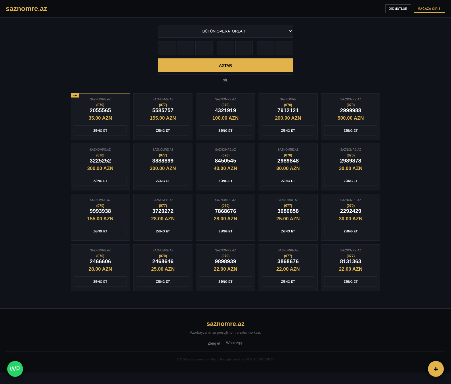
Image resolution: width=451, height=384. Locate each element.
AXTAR (225, 65)
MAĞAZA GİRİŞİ (430, 8)
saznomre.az (225, 323)
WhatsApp (234, 343)
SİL (225, 80)
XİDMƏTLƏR (398, 8)
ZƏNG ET (100, 130)
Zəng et (214, 343)
